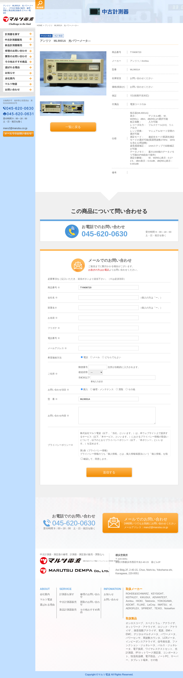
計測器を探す (18, 34)
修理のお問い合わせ (18, 51)
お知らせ (18, 73)
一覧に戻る (73, 127)
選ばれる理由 (18, 67)
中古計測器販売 (18, 40)
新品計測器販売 (18, 45)
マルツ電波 (46, 599)
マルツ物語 (18, 84)
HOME (39, 25)
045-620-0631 (18, 113)
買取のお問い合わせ (18, 56)
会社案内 (18, 78)
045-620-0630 (18, 108)
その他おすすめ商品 (18, 62)
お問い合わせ (18, 89)
